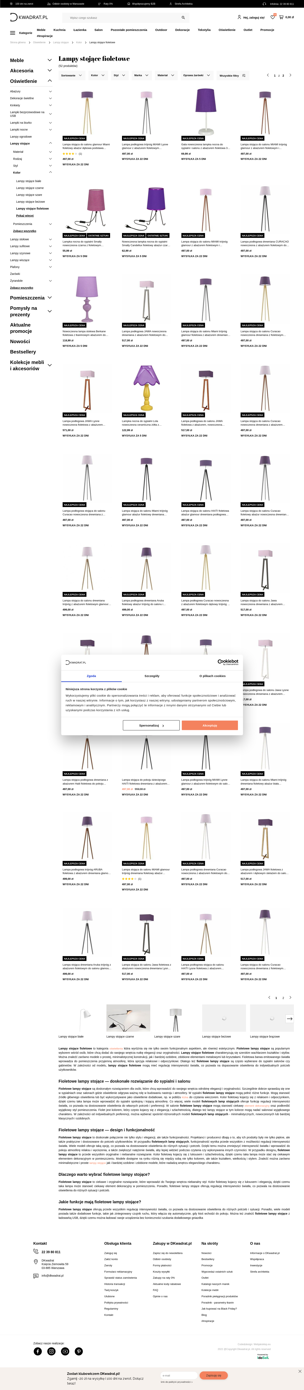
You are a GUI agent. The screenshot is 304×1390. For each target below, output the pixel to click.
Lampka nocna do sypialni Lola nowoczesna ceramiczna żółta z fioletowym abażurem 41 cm (140, 423)
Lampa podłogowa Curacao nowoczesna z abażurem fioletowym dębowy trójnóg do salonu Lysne (205, 602)
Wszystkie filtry (232, 75)
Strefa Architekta (180, 3)
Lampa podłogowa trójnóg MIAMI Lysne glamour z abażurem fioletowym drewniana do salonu (145, 146)
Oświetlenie (227, 30)
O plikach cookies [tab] (213, 675)
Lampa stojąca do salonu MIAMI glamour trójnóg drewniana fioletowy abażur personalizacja (146, 871)
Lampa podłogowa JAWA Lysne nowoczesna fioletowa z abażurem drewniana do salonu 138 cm (83, 423)
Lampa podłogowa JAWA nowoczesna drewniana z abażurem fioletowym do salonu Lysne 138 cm (144, 333)
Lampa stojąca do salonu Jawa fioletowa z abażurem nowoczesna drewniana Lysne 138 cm (146, 966)
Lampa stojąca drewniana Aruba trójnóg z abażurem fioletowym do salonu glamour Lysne (87, 966)
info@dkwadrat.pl (52, 1275)
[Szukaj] (183, 17)
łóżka (185, 1097)
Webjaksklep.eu (262, 1344)
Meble (41, 30)
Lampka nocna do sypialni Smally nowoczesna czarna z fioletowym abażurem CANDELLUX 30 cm (82, 243)
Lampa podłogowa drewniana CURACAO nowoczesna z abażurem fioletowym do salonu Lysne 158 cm (265, 243)
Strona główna (18, 42)
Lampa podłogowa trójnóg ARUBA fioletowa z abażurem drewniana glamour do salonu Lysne (86, 871)
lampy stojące (97, 1162)
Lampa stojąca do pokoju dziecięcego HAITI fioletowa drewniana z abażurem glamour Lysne (144, 781)
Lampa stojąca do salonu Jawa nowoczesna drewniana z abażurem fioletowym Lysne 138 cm (261, 602)
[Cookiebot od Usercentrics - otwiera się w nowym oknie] (220, 662)
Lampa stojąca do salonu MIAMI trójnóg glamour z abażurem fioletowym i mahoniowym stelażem (264, 146)
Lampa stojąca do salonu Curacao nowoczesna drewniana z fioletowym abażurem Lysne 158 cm (262, 333)
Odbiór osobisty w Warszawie (65, 3)
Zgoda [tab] (91, 675)
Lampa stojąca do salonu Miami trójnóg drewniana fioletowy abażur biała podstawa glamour (263, 781)
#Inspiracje (45, 36)
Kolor (79, 42)
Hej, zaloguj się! (254, 17)
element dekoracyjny (257, 1105)
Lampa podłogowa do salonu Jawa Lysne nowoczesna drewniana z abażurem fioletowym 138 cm (265, 692)
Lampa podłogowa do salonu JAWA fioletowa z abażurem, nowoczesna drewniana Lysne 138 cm (202, 423)
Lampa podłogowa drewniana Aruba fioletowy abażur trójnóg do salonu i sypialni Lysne (143, 602)
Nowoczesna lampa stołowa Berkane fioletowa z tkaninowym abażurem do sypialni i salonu (84, 333)
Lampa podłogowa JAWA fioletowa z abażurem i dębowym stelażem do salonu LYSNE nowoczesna (265, 871)
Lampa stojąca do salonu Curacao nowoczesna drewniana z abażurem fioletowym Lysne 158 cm (261, 423)
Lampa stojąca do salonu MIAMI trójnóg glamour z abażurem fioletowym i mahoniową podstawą (204, 243)
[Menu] (23, 33)
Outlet (248, 30)
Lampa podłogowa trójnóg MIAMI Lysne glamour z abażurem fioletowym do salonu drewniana (206, 781)
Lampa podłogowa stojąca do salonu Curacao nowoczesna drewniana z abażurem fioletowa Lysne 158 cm (84, 512)
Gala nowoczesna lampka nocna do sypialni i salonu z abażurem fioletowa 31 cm (205, 146)
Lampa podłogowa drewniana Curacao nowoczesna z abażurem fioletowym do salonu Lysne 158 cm (204, 871)
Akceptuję (210, 725)
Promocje (267, 30)
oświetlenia (116, 1048)
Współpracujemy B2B (141, 3)
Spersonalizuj (151, 725)
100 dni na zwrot (21, 3)
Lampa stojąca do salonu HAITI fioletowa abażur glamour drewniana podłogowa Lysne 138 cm (205, 512)
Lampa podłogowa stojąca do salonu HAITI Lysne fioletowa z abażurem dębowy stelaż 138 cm (202, 966)
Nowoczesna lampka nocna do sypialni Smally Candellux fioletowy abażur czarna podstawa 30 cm (146, 243)
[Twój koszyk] (286, 17)
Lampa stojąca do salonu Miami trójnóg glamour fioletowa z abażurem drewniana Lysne (205, 333)
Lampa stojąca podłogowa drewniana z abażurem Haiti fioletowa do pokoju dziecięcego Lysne (85, 781)
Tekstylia (204, 30)
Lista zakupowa (274, 14)
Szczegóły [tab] (152, 675)
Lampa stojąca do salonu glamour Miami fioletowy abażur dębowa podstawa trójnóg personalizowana (86, 146)
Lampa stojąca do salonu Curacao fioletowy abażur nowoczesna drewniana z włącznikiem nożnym (265, 512)
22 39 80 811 (287, 4)
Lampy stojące (61, 42)
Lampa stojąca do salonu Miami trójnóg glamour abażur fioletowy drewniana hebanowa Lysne (145, 512)
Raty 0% (105, 3)
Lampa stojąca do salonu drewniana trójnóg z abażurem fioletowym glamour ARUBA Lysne (85, 602)
